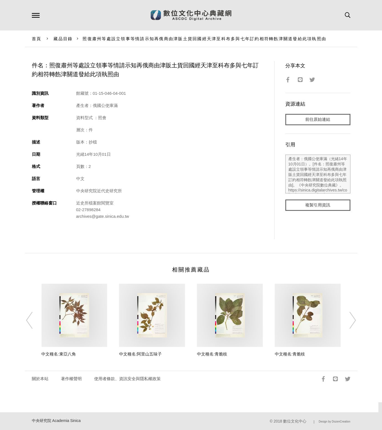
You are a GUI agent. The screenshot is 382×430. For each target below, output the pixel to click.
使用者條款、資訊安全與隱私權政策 (127, 378)
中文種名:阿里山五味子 (140, 354)
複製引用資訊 (317, 205)
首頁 (37, 38)
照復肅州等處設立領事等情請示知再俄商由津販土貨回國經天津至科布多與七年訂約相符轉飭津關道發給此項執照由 (204, 38)
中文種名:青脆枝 (212, 354)
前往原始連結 (317, 119)
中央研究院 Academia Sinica (56, 421)
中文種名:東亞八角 (58, 354)
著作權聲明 (71, 378)
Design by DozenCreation (334, 421)
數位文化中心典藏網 (191, 15)
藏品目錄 (63, 38)
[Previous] (34, 320)
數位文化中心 (294, 421)
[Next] (348, 320)
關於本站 (40, 378)
